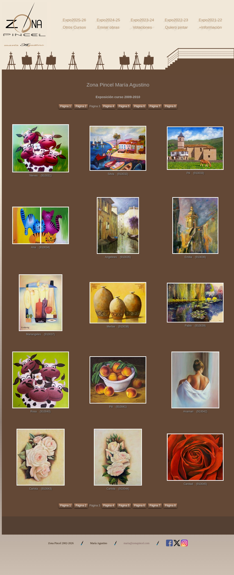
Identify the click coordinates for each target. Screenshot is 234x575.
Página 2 (81, 106)
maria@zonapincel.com (136, 543)
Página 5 (124, 106)
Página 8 (170, 106)
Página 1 (65, 106)
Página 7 (154, 106)
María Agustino (98, 543)
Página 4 (108, 106)
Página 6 (139, 106)
